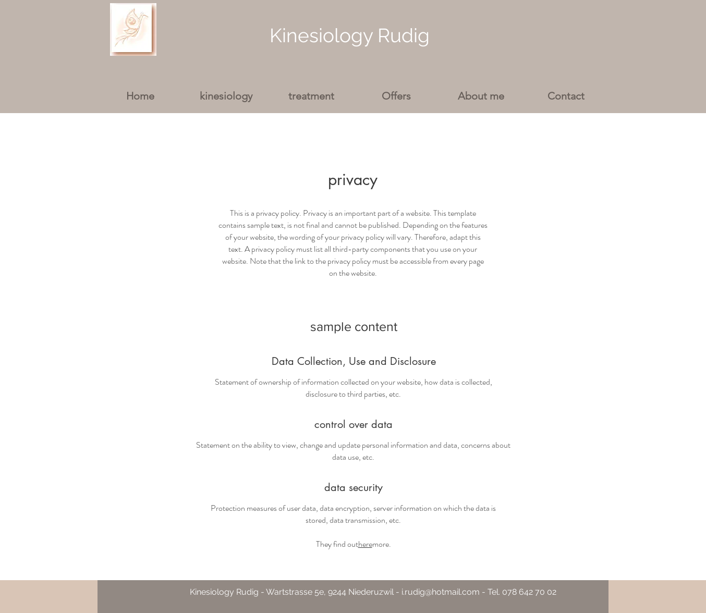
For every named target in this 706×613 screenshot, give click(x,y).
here (365, 544)
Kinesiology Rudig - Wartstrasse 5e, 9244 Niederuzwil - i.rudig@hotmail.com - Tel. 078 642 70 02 (373, 592)
